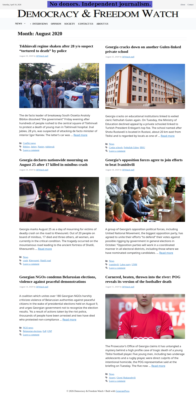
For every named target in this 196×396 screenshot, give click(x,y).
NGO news (28, 327)
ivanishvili (114, 264)
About (182, 5)
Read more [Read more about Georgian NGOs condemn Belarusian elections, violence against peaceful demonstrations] (69, 319)
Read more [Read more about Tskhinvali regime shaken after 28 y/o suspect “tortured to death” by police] (80, 135)
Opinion (56, 24)
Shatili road (45, 260)
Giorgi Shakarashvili (126, 377)
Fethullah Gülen (131, 147)
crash (25, 260)
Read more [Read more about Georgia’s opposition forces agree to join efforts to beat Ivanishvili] (166, 253)
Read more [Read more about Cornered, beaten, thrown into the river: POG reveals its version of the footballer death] (158, 366)
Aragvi (112, 377)
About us (102, 24)
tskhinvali (49, 146)
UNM (134, 264)
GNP (49, 331)
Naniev (41, 146)
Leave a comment (31, 150)
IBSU (142, 147)
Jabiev (34, 146)
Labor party (125, 264)
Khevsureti (34, 260)
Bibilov (26, 146)
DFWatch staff (42, 56)
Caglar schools (116, 147)
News (22, 23)
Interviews (40, 24)
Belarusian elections (32, 331)
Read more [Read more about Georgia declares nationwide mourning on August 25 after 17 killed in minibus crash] (45, 249)
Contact (190, 5)
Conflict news (29, 143)
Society (69, 24)
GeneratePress (123, 391)
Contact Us (85, 24)
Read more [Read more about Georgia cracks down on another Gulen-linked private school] (168, 136)
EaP (44, 331)
